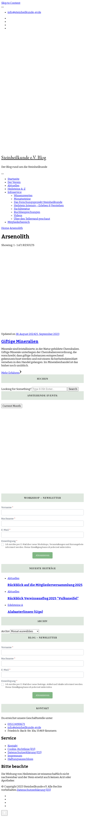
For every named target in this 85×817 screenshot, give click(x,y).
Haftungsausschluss (20, 759)
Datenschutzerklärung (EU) (25, 752)
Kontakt (12, 745)
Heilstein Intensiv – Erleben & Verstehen (39, 205)
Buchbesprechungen (27, 212)
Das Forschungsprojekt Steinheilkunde (38, 202)
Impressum (15, 755)
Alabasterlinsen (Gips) (25, 612)
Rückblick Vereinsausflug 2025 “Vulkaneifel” (43, 598)
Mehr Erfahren (11, 372)
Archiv (5, 631)
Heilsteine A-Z (17, 189)
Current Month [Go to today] (12, 406)
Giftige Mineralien (19, 341)
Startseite (13, 179)
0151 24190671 (16, 724)
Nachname (8, 518)
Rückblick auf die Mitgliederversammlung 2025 (45, 585)
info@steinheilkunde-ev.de (24, 12)
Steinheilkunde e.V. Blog (23, 157)
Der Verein (14, 182)
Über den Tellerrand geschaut (32, 218)
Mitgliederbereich (19, 222)
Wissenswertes (23, 195)
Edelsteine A (15, 605)
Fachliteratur (22, 208)
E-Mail (5, 529)
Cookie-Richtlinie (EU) (21, 749)
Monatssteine (22, 198)
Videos (18, 215)
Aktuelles (13, 185)
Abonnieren (42, 555)
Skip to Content (10, 3)
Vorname (7, 507)
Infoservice (15, 192)
